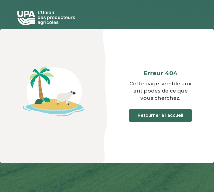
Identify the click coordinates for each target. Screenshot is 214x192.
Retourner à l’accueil (160, 115)
